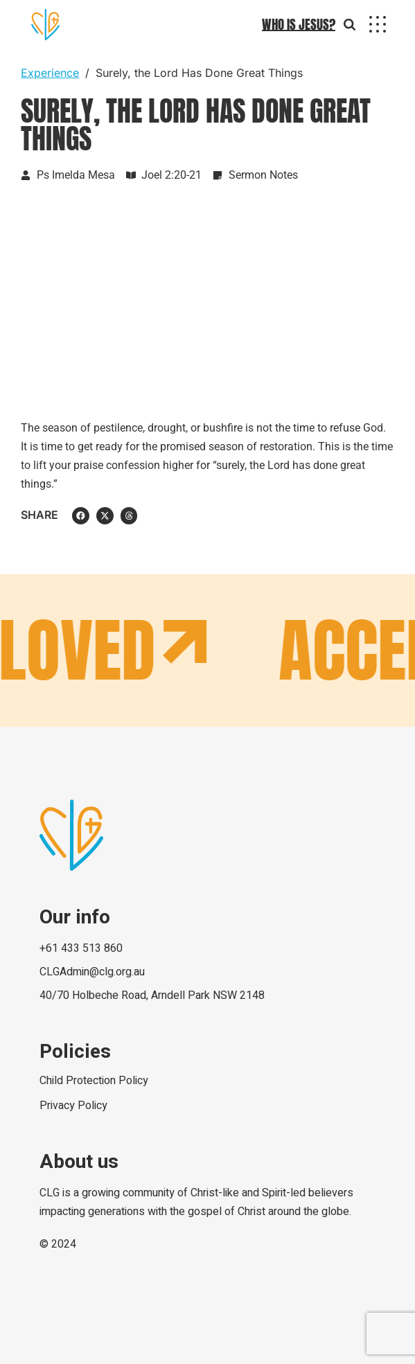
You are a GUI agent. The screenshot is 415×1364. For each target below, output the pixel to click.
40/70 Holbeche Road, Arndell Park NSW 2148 (152, 995)
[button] (80, 515)
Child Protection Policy (93, 1080)
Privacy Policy (73, 1105)
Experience (50, 73)
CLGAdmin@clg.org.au (92, 972)
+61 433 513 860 (81, 948)
